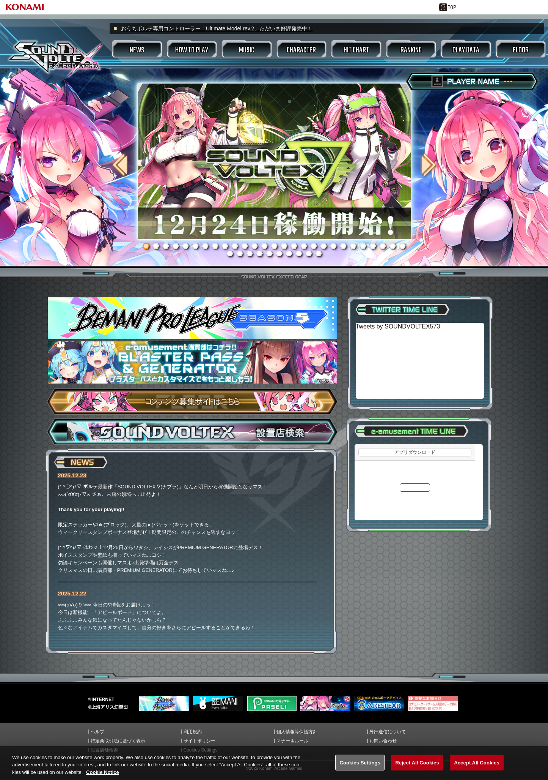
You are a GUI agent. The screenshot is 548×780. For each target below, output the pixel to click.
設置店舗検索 (104, 750)
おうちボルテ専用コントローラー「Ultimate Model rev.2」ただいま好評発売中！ (216, 28)
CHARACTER (301, 50)
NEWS (137, 50)
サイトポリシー (199, 741)
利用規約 (193, 731)
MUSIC (246, 50)
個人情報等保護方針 (296, 731)
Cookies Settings (201, 750)
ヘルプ (97, 731)
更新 (415, 487)
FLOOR (521, 50)
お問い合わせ (383, 741)
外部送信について (387, 731)
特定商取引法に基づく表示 (118, 741)
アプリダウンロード (414, 452)
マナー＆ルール (292, 741)
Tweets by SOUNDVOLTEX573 (398, 326)
